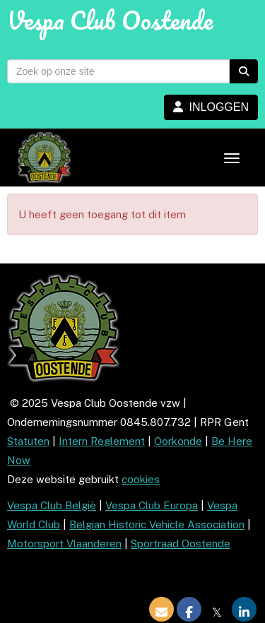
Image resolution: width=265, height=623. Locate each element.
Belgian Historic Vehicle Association (157, 524)
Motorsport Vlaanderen (64, 544)
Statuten (28, 441)
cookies (141, 479)
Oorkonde (178, 441)
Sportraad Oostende (180, 544)
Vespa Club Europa (151, 505)
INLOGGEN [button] (211, 107)
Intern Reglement (102, 441)
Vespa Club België (51, 505)
